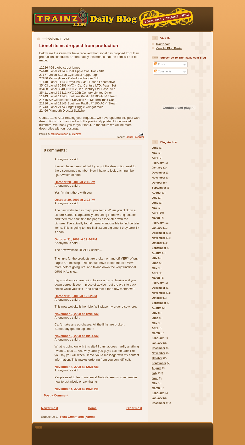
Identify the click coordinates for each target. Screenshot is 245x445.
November (158, 177)
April (155, 157)
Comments (163, 71)
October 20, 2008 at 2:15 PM (75, 182)
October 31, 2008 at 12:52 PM (76, 296)
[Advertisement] (129, 433)
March (156, 217)
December (158, 172)
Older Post (134, 408)
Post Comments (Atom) (77, 416)
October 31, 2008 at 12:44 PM (76, 239)
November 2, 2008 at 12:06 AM (77, 314)
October (157, 182)
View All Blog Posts (169, 48)
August (156, 192)
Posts (159, 64)
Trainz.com (163, 43)
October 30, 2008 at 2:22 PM (75, 199)
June (155, 147)
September (159, 187)
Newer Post (49, 408)
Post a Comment (56, 395)
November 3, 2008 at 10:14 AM (77, 336)
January (157, 167)
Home (92, 408)
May (154, 152)
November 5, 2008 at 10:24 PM (77, 389)
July (154, 197)
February (158, 162)
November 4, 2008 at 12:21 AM (77, 367)
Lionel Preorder (135, 137)
